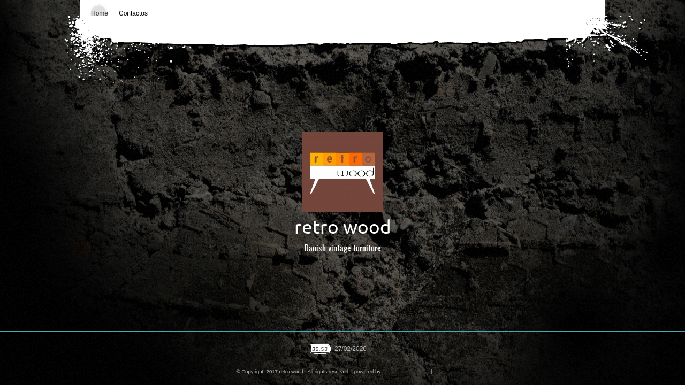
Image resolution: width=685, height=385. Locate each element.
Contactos (133, 13)
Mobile (440, 371)
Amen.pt (391, 371)
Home (99, 13)
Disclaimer (418, 371)
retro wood (342, 227)
